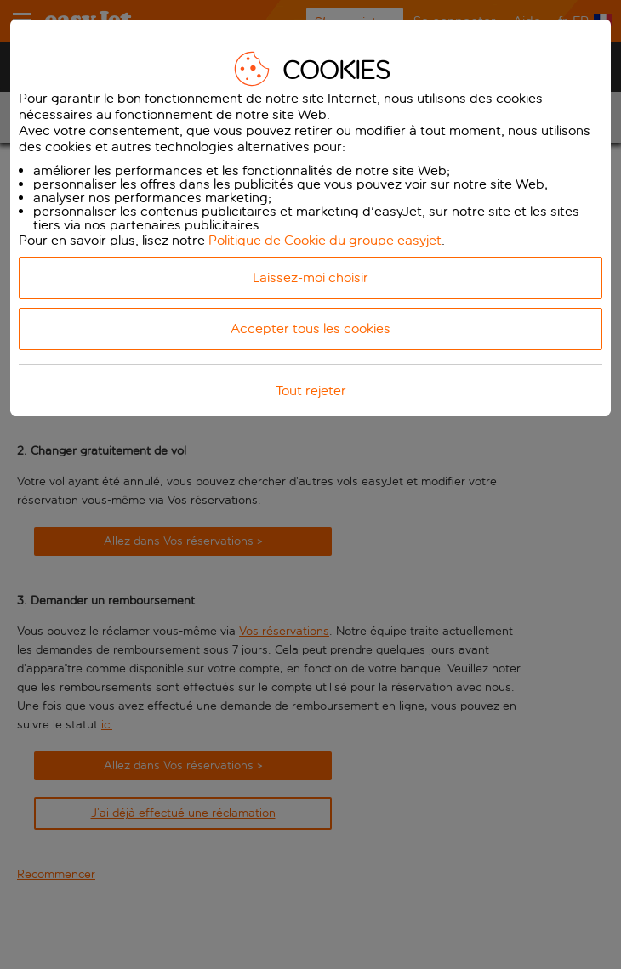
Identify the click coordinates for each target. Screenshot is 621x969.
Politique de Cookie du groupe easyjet (325, 240)
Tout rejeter (311, 390)
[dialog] (310, 218)
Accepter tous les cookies (310, 328)
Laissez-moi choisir (310, 277)
